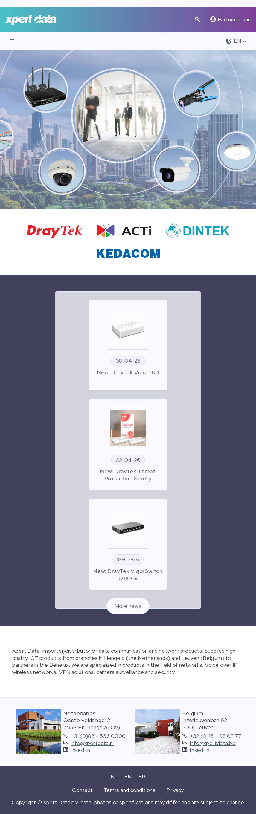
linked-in (80, 749)
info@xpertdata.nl (92, 743)
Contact (82, 790)
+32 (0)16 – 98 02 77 (216, 735)
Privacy (175, 790)
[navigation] (12, 41)
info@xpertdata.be (213, 743)
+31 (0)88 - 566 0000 (98, 735)
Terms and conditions (129, 790)
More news (128, 606)
